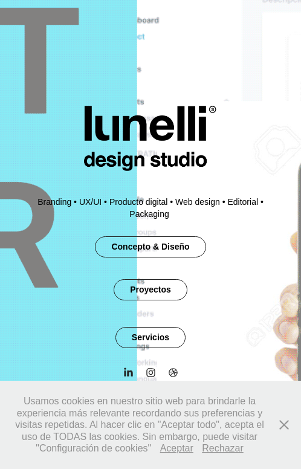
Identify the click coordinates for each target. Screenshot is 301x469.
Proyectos (150, 289)
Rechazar (222, 448)
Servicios (150, 337)
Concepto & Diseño (150, 246)
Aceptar (176, 448)
